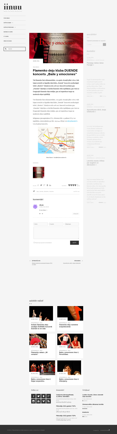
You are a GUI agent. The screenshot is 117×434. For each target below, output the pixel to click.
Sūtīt (74, 242)
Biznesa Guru (8, 32)
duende (41, 191)
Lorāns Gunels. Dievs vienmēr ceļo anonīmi (92, 396)
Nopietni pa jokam (100, 158)
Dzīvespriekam (9, 27)
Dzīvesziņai (7, 23)
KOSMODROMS (104, 430)
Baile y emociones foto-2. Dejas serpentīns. (41, 380)
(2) (93, 65)
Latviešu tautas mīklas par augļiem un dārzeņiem (95, 163)
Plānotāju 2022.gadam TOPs (66, 416)
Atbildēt (75, 214)
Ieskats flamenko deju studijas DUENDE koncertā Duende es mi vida (41, 327)
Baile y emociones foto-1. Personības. (69, 353)
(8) (95, 111)
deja (38, 191)
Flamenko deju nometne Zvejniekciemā (68, 326)
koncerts (51, 191)
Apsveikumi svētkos (99, 107)
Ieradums (85, 412)
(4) (96, 164)
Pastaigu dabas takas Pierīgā (95, 64)
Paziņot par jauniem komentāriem (43, 242)
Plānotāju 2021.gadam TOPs (66, 406)
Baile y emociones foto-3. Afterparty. (69, 380)
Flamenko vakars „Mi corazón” (39, 353)
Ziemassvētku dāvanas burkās (93, 404)
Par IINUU (7, 18)
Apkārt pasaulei (100, 60)
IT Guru (6, 36)
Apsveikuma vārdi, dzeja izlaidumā (96, 111)
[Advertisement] (67, 16)
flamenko (46, 191)
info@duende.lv (72, 121)
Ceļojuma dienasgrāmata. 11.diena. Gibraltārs (65, 396)
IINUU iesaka (8, 41)
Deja (41, 322)
